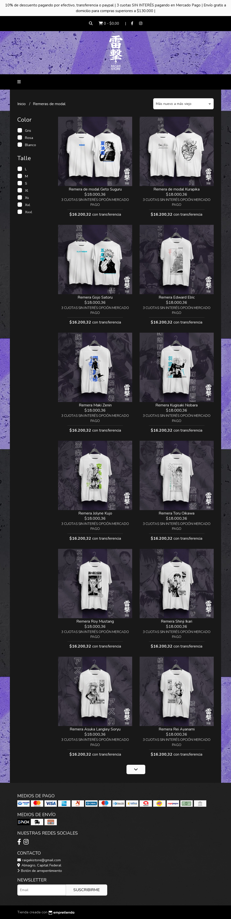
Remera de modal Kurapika (176, 189)
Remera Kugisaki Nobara (176, 405)
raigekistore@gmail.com (39, 860)
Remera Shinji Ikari (176, 621)
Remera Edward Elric (177, 297)
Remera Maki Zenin (95, 405)
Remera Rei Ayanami (177, 729)
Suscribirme (86, 890)
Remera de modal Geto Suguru (95, 189)
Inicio (22, 104)
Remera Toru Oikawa (176, 513)
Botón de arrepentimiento (39, 870)
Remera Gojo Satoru (95, 297)
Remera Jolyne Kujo (95, 513)
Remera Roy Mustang (95, 621)
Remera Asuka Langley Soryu (95, 729)
